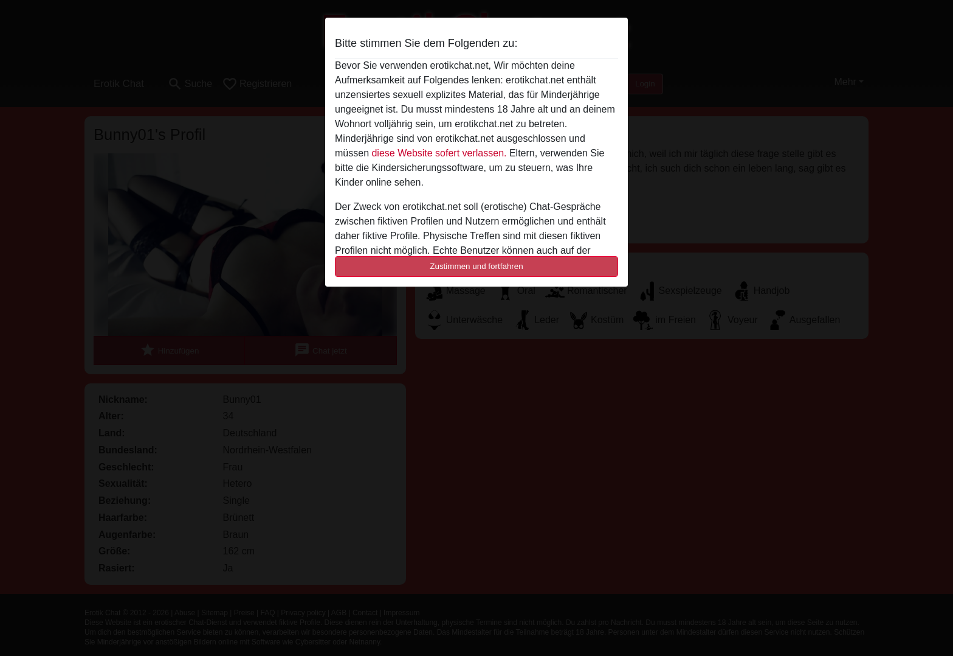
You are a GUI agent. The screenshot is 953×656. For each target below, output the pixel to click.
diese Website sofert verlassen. (438, 153)
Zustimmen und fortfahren (476, 266)
